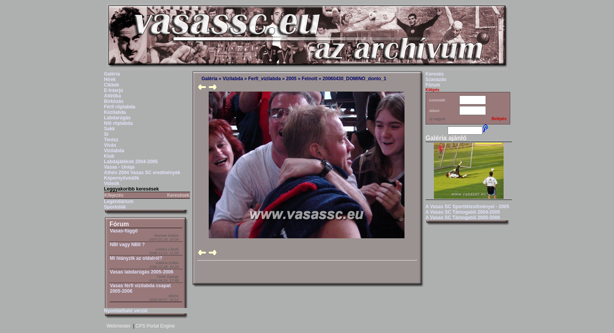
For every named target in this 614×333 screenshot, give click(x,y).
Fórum (119, 224)
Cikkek (111, 85)
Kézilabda (115, 112)
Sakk (109, 128)
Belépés (498, 119)
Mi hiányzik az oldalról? (136, 258)
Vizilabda (114, 150)
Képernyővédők (121, 178)
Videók (111, 183)
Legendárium (119, 201)
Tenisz (111, 139)
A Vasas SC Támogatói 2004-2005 (463, 212)
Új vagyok (437, 119)
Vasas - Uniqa (119, 167)
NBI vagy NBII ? (127, 244)
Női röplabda (118, 123)
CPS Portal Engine (155, 326)
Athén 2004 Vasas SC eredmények (142, 172)
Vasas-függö (124, 231)
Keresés (435, 74)
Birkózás (114, 101)
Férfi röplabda (119, 107)
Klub (109, 156)
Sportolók (115, 207)
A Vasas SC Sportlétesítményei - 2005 (467, 206)
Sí (106, 134)
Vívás (110, 145)
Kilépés (433, 90)
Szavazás (436, 79)
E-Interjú (113, 90)
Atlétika (112, 96)
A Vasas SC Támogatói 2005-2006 (463, 217)
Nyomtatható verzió (126, 310)
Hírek (110, 79)
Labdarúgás (117, 118)
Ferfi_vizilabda (264, 78)
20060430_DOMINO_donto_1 (354, 78)
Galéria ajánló (446, 138)
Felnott (309, 78)
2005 (291, 78)
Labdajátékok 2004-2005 (131, 161)
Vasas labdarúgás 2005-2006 (141, 272)
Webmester (118, 326)
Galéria (112, 74)
